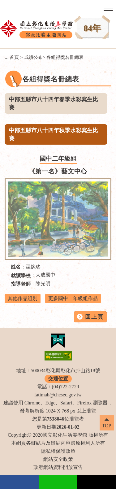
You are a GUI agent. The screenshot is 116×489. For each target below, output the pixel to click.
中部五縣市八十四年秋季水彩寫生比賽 (53, 134)
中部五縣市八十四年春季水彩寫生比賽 (53, 103)
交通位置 (58, 378)
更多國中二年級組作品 (73, 298)
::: (7, 57)
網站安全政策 (58, 459)
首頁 (14, 57)
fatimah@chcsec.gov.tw (58, 394)
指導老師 (21, 283)
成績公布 (33, 57)
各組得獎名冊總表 (65, 57)
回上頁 (94, 317)
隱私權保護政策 (58, 451)
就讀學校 (21, 275)
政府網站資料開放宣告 (58, 467)
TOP (106, 425)
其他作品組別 (22, 298)
